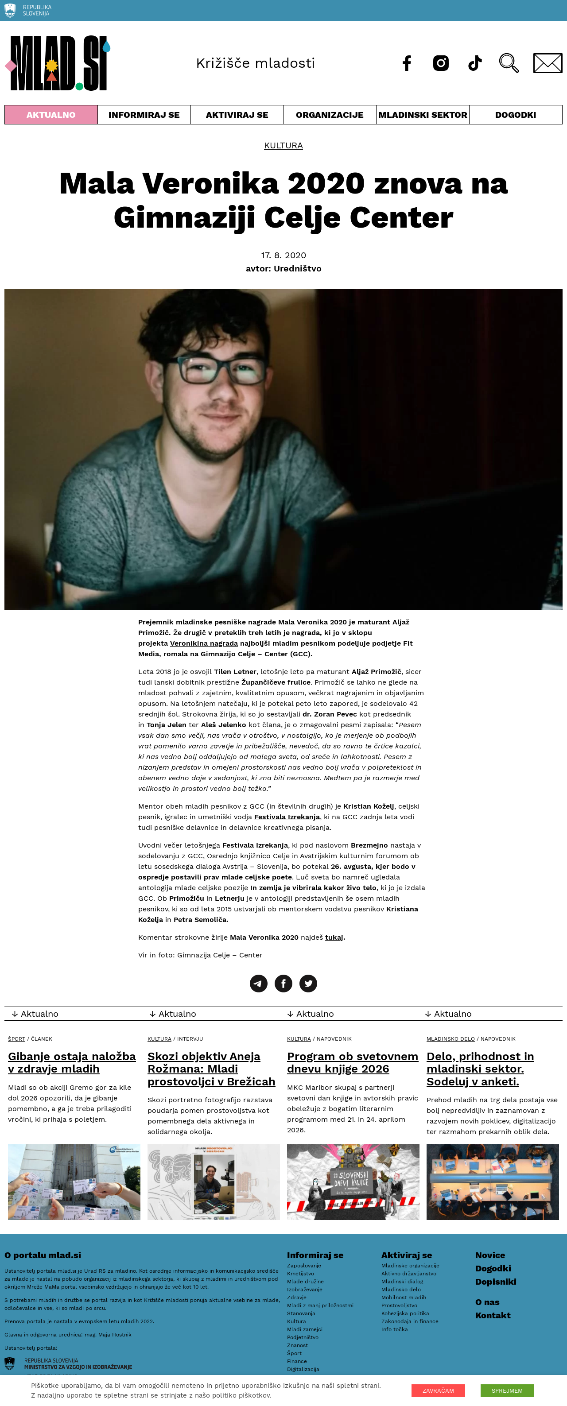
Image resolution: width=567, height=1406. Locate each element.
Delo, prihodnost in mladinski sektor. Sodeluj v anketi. (480, 1069)
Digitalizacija (303, 1369)
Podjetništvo (302, 1337)
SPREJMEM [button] (507, 1390)
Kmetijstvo (300, 1273)
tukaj (334, 937)
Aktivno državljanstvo (408, 1273)
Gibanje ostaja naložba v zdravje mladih (72, 1063)
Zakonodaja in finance (410, 1321)
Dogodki (515, 114)
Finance (297, 1361)
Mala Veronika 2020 (312, 622)
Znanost (297, 1345)
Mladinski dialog (402, 1281)
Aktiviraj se (237, 116)
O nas (487, 1302)
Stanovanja (301, 1313)
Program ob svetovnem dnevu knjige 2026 (353, 1063)
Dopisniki (496, 1281)
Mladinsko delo (451, 1039)
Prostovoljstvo (399, 1305)
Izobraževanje (304, 1289)
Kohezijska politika (405, 1313)
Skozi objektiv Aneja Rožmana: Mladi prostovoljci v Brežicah (212, 1069)
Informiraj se (144, 116)
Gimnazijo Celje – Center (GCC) (254, 654)
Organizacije (330, 116)
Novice (490, 1255)
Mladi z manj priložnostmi (320, 1305)
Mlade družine (305, 1281)
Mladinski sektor (423, 116)
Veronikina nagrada (204, 643)
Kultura (283, 145)
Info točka (394, 1329)
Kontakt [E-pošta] (493, 1315)
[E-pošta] (548, 63)
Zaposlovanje (304, 1266)
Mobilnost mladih (403, 1297)
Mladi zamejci (304, 1329)
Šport (16, 1039)
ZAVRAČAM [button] (438, 1390)
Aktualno (51, 116)
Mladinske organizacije (410, 1266)
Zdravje (297, 1297)
